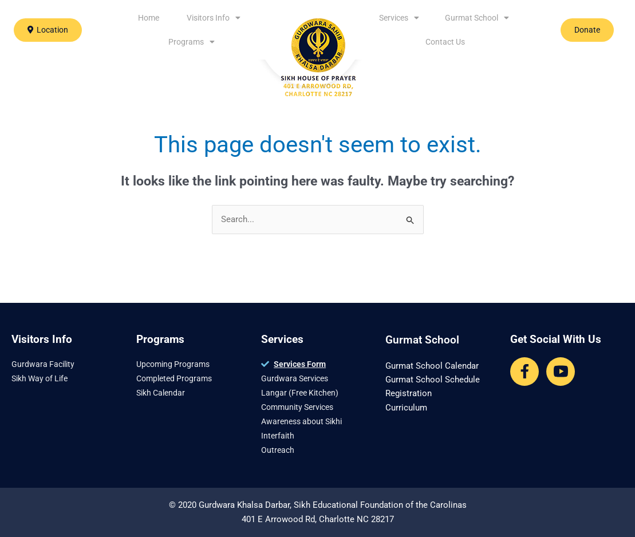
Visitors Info (213, 17)
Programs (191, 42)
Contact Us (445, 41)
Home (148, 17)
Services (399, 17)
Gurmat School (477, 17)
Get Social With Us (555, 339)
